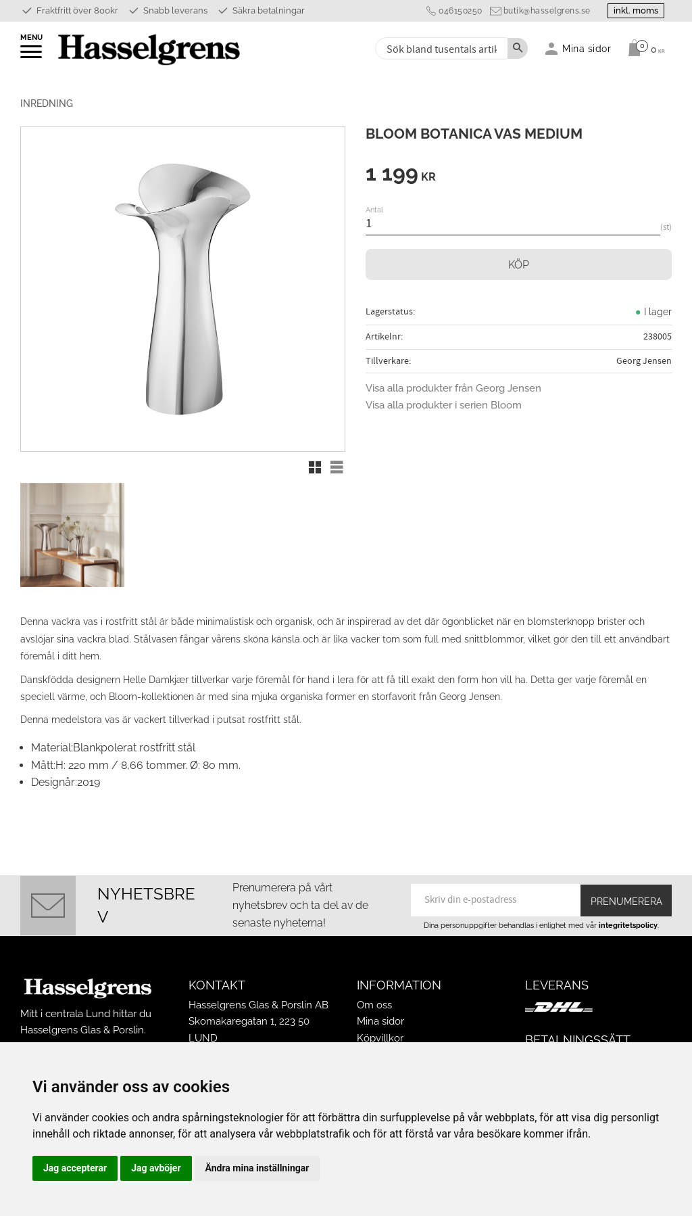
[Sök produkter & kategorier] (440, 48)
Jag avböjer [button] (155, 1168)
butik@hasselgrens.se (539, 11)
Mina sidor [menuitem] (587, 48)
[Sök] (518, 48)
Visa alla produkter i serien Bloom (444, 405)
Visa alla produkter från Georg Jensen (453, 388)
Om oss (374, 1005)
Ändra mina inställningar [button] (257, 1168)
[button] (32, 56)
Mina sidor (380, 1021)
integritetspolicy (628, 925)
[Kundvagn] (643, 48)
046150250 (453, 11)
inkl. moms (632, 10)
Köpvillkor (380, 1038)
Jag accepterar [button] (75, 1168)
